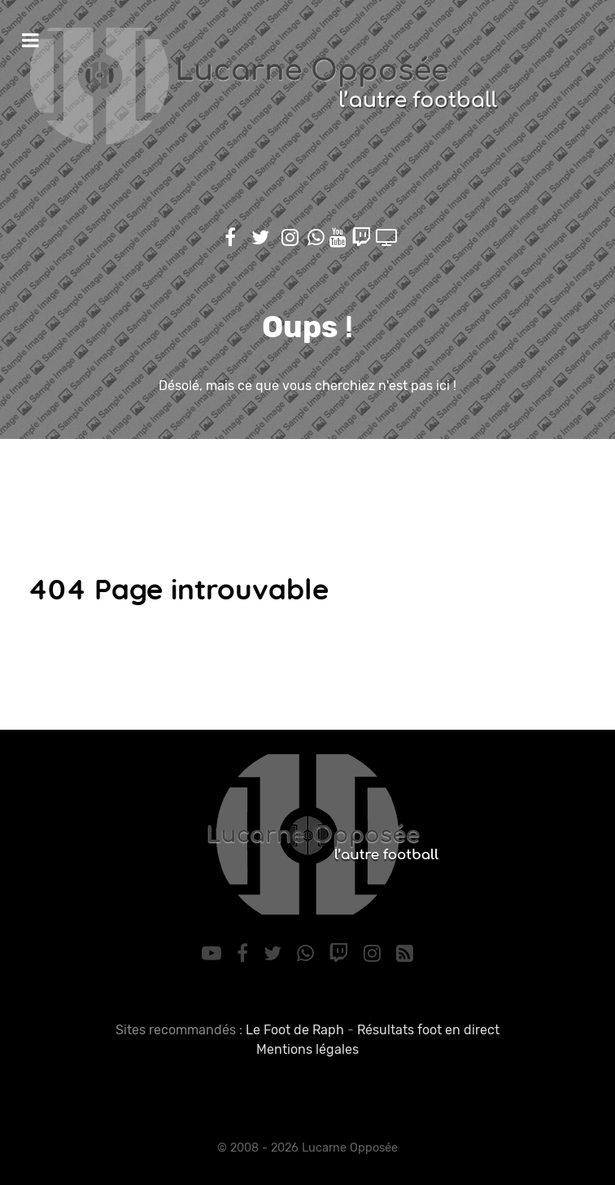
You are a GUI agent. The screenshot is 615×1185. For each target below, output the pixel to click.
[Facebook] (245, 953)
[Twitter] (274, 953)
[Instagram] (375, 953)
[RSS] (404, 953)
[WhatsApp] (307, 953)
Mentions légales (307, 1049)
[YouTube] (214, 953)
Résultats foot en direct (428, 1030)
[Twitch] (341, 953)
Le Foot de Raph (295, 1030)
